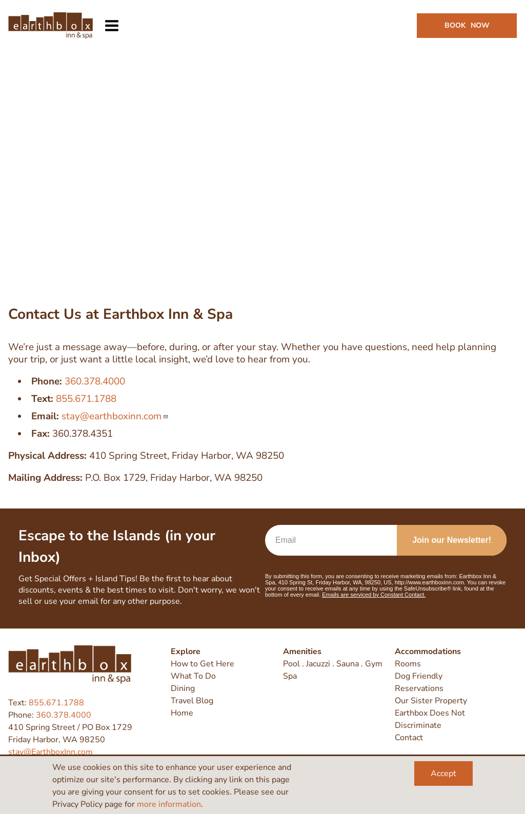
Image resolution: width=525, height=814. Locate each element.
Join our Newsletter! (451, 540)
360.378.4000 (95, 381)
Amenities (302, 651)
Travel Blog (192, 700)
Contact (409, 737)
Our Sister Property (431, 700)
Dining (183, 688)
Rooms (408, 663)
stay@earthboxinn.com (115, 416)
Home (182, 713)
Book (467, 25)
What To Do (193, 676)
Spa (290, 676)
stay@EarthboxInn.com (50, 752)
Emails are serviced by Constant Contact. (374, 595)
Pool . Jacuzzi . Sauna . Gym (332, 663)
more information (169, 804)
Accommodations (428, 651)
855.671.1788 (86, 398)
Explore (185, 651)
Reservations (419, 688)
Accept (443, 773)
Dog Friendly (418, 676)
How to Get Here (202, 663)
